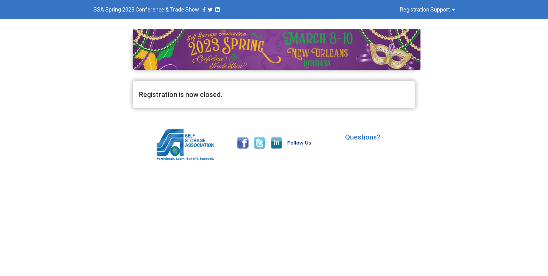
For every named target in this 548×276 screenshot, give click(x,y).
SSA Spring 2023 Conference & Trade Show (157, 10)
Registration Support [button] (427, 10)
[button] (362, 137)
